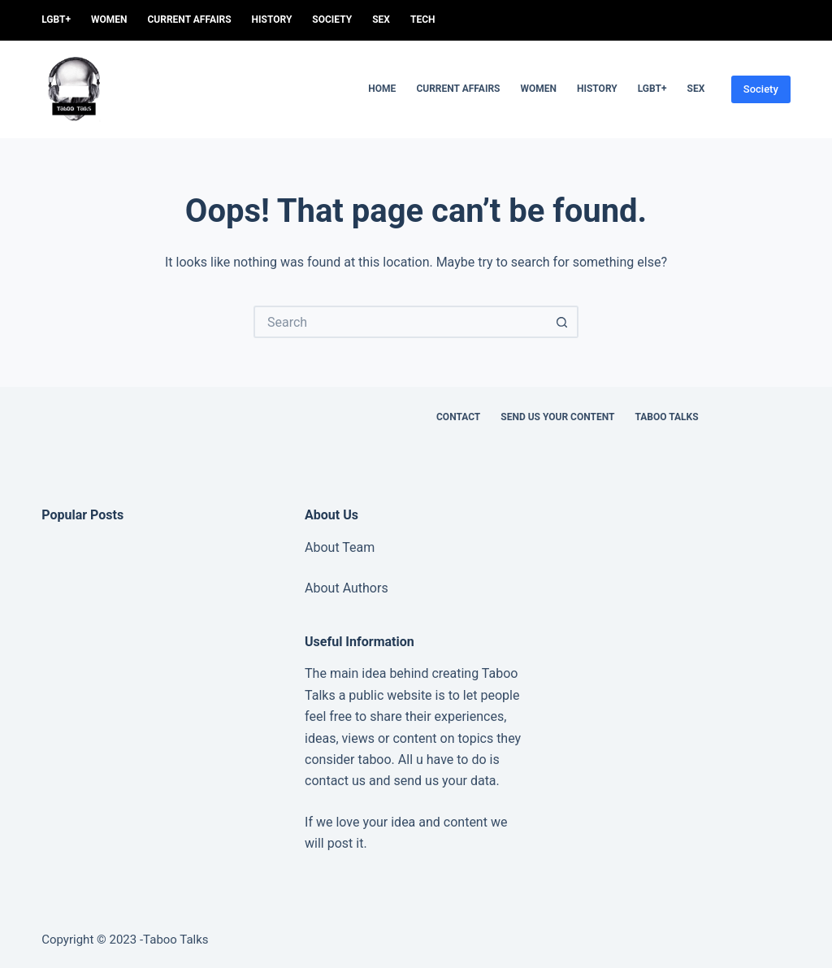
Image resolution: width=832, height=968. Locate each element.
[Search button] (562, 322)
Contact (458, 417)
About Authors (346, 588)
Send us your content (557, 417)
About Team (340, 547)
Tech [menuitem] (423, 19)
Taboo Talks (666, 417)
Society (760, 89)
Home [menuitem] (382, 88)
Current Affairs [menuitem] (189, 19)
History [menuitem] (272, 19)
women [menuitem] (109, 19)
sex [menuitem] (381, 19)
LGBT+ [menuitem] (56, 19)
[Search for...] (400, 322)
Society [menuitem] (332, 19)
